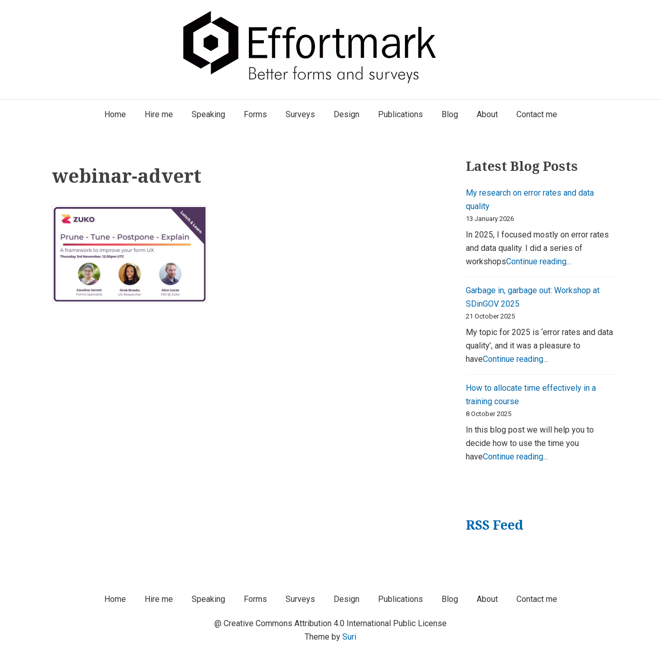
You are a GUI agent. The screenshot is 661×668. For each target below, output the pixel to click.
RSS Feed (494, 524)
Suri (349, 637)
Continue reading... (538, 261)
